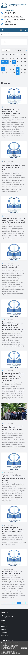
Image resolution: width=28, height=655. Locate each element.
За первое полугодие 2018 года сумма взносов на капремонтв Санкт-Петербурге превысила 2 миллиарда (13, 221)
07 (14, 62)
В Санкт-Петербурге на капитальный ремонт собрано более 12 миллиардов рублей (13, 529)
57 (23, 603)
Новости (3, 629)
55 (14, 603)
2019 (24, 50)
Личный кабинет (10, 24)
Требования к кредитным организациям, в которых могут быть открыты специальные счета (13, 166)
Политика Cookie (15, 653)
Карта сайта (4, 635)
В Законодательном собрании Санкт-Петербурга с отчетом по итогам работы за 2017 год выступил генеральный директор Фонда (13, 376)
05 (6, 62)
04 (3, 62)
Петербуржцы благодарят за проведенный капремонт (12, 572)
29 (17, 72)
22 (17, 69)
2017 (14, 50)
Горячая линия (9, 10)
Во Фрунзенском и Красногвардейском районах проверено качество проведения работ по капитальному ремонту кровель (13, 325)
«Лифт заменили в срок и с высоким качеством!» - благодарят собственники (12, 111)
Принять (24, 648)
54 (10, 603)
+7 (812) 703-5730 (10, 13)
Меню (5, 42)
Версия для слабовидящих (13, 16)
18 (3, 69)
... (6, 603)
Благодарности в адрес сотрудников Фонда (10, 267)
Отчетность (4, 632)
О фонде (3, 623)
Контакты (4, 626)
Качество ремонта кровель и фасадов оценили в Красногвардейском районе (12, 427)
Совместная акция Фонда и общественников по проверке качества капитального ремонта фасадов (14, 477)
